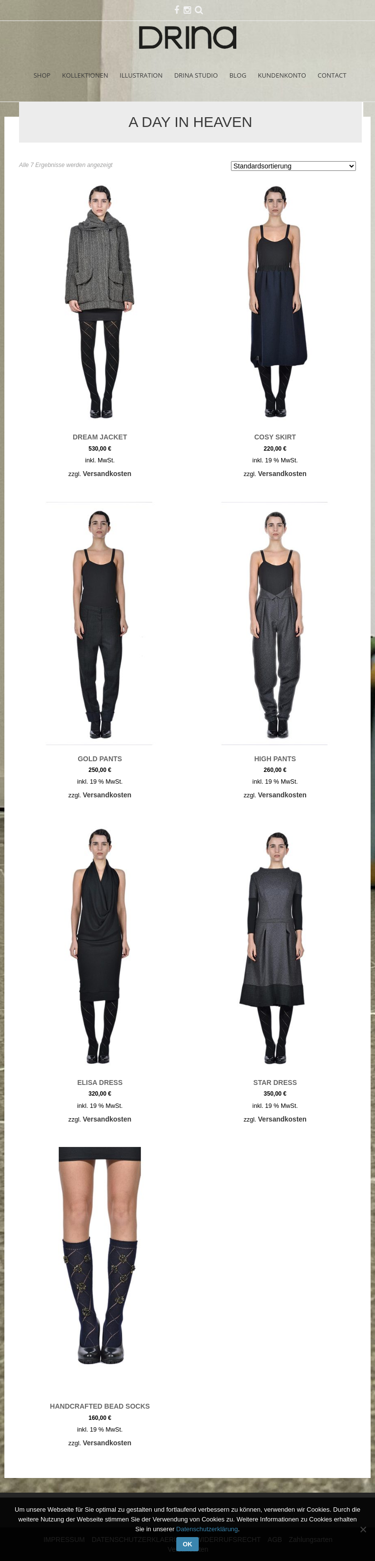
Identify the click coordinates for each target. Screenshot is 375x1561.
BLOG (238, 75)
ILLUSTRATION (141, 75)
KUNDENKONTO (282, 75)
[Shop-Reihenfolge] (293, 166)
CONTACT (332, 75)
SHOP (42, 75)
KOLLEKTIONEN (85, 75)
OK (187, 1544)
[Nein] (363, 1529)
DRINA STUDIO (196, 75)
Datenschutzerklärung (207, 1529)
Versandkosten (107, 474)
